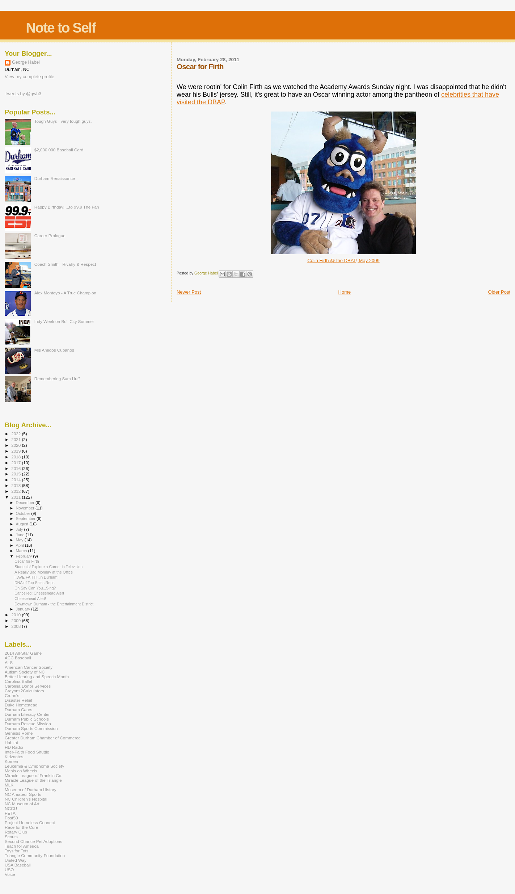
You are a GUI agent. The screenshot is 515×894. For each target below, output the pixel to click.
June (21, 535)
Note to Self (61, 27)
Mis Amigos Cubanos (54, 350)
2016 (16, 468)
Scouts (11, 836)
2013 (16, 485)
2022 (16, 433)
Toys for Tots (17, 850)
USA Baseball (18, 864)
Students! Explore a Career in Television (48, 566)
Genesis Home (19, 733)
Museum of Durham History (30, 789)
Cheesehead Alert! (30, 598)
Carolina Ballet (18, 681)
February (24, 556)
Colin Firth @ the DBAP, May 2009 (343, 260)
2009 (16, 620)
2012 (16, 491)
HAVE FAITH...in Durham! (36, 577)
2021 (16, 439)
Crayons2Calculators (24, 690)
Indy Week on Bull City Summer (64, 321)
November (25, 508)
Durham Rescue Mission (28, 723)
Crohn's (12, 695)
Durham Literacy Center (27, 714)
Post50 (11, 817)
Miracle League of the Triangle (33, 780)
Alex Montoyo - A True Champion (65, 292)
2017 (16, 462)
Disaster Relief (18, 700)
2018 (16, 456)
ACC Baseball (18, 657)
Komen (11, 761)
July (20, 529)
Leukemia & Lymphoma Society (34, 766)
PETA (10, 813)
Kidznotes (14, 756)
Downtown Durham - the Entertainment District (53, 604)
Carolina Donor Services (28, 686)
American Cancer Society (28, 667)
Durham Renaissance (54, 178)
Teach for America (22, 846)
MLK (9, 784)
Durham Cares (18, 709)
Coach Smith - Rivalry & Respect (65, 264)
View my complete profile (29, 76)
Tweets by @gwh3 (23, 93)
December (25, 502)
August (23, 524)
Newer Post (189, 292)
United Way (15, 860)
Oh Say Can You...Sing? (35, 588)
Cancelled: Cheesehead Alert (39, 593)
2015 (16, 473)
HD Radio (14, 747)
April (20, 545)
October (23, 513)
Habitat (11, 742)
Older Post (499, 292)
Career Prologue (50, 235)
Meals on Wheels (21, 770)
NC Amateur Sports (23, 794)
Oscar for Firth (26, 561)
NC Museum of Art (22, 803)
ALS (9, 662)
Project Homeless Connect (30, 822)
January (23, 609)
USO (9, 869)
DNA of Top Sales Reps (34, 582)
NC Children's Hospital (26, 799)
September (26, 518)
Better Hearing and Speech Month (37, 676)
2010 (16, 614)
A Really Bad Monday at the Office (43, 572)
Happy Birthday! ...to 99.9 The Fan (66, 207)
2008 (16, 626)
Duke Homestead (21, 704)
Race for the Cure (21, 827)
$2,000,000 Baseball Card (59, 149)
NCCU (11, 808)
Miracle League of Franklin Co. (34, 775)
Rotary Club (16, 832)
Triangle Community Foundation (35, 855)
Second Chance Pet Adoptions (33, 841)
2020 (16, 445)
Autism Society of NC (25, 672)
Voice (10, 874)
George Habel (26, 62)
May (20, 540)
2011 (16, 497)
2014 (16, 479)
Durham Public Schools (27, 719)
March (22, 551)
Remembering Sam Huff (57, 378)
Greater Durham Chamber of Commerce (43, 737)
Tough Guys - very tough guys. (63, 121)
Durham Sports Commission (31, 728)
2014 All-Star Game (23, 653)
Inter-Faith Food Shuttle (27, 752)
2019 (16, 451)
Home (344, 292)
